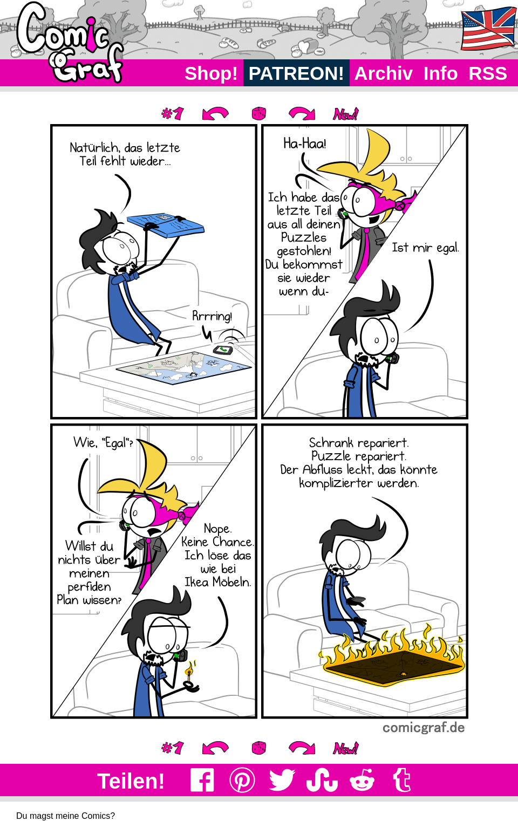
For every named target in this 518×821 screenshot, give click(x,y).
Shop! (211, 73)
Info (441, 73)
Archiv (384, 73)
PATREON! (296, 73)
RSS (488, 73)
